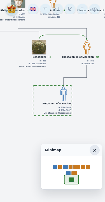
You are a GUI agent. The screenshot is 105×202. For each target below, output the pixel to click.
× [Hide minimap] (95, 150)
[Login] (94, 9)
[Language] (33, 9)
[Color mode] (70, 9)
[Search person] (57, 9)
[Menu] (82, 9)
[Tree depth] (45, 9)
